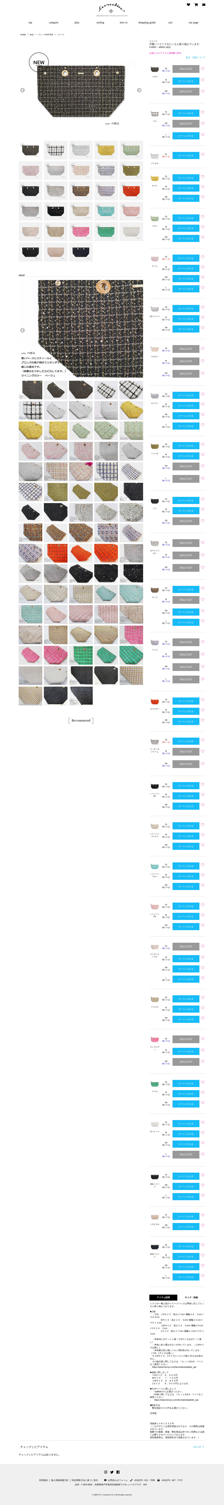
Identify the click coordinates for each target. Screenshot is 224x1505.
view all (198, 1446)
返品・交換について (195, 57)
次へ (138, 89)
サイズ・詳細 (191, 1297)
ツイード (61, 34)
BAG (32, 35)
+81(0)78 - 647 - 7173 (169, 1480)
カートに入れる (186, 81)
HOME (23, 35)
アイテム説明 (163, 1297)
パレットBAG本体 (45, 34)
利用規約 (43, 1480)
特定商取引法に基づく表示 (85, 1480)
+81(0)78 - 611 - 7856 (142, 1480)
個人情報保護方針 (60, 1480)
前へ (21, 89)
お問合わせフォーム (116, 1480)
